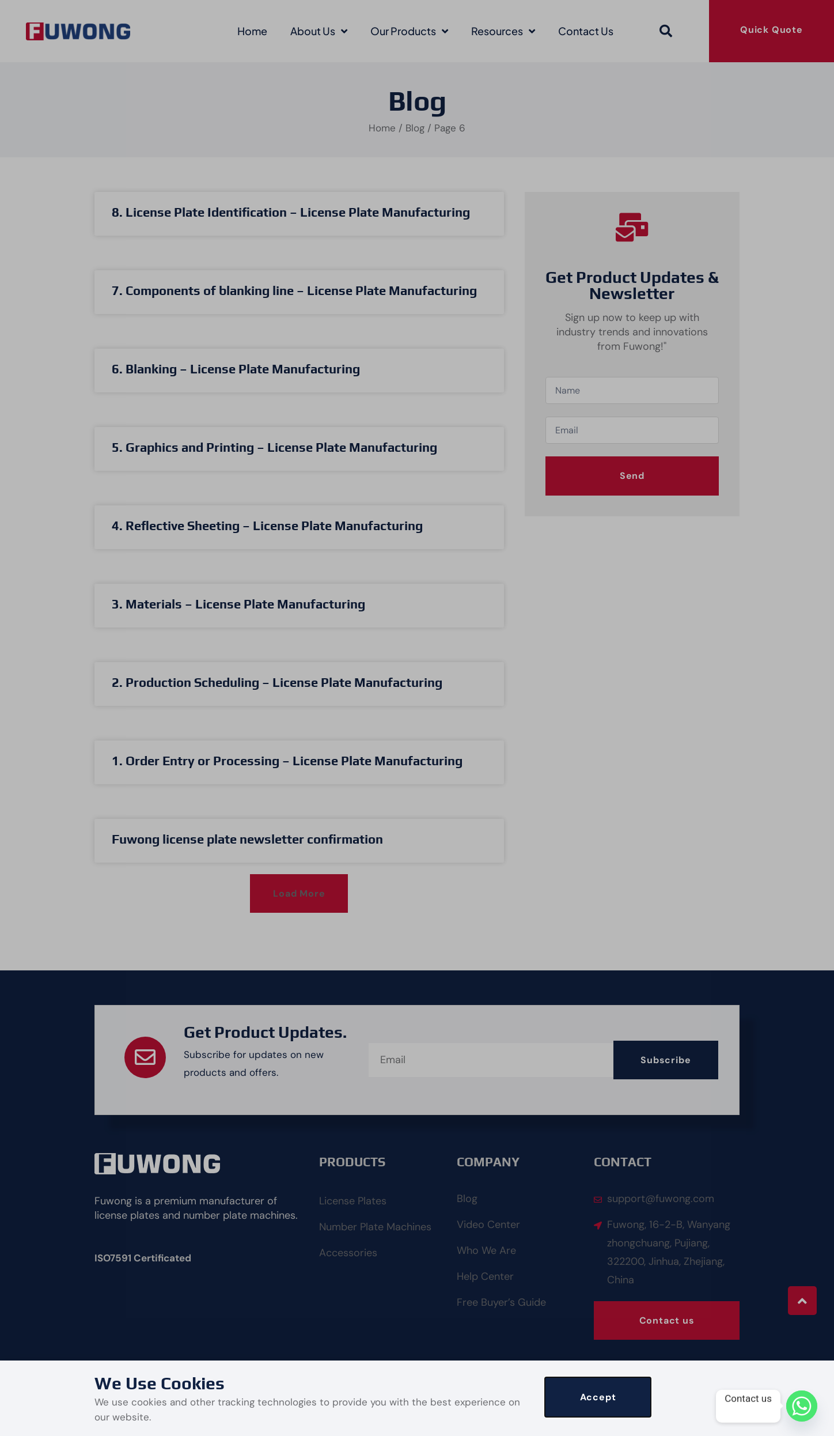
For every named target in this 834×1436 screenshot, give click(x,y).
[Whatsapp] (801, 1406)
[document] (417, 718)
